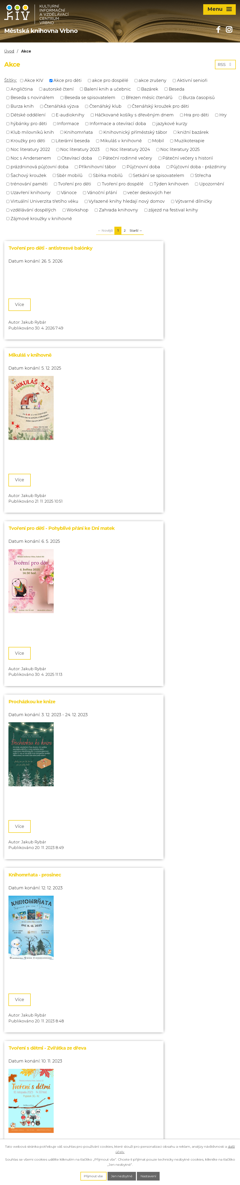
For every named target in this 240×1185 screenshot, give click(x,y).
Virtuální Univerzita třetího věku (44, 201)
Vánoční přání (102, 192)
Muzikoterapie (189, 140)
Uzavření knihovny (31, 192)
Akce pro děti (67, 80)
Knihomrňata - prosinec (34, 555)
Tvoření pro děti (74, 184)
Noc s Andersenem (31, 158)
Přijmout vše (92, 1176)
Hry (223, 115)
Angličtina (22, 89)
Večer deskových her (145, 709)
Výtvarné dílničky (193, 201)
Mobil (158, 140)
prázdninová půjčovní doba (39, 166)
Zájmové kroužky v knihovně (41, 218)
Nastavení (150, 1176)
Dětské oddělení (28, 115)
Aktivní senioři (192, 80)
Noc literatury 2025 (180, 149)
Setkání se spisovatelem (158, 175)
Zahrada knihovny (118, 210)
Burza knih (22, 106)
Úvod (9, 51)
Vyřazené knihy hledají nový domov (127, 201)
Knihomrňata (78, 132)
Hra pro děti (196, 115)
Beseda (176, 89)
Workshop (77, 210)
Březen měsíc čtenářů (149, 97)
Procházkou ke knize (145, 401)
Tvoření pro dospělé (122, 184)
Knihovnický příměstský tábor (135, 132)
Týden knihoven (171, 184)
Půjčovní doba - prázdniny (198, 166)
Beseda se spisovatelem (89, 97)
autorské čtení (58, 89)
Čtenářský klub (105, 106)
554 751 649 (16, 1060)
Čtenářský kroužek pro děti (160, 106)
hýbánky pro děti (29, 123)
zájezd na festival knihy (173, 210)
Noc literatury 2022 (30, 149)
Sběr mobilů (69, 175)
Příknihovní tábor (97, 166)
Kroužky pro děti (28, 140)
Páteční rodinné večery (127, 158)
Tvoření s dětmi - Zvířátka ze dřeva (160, 555)
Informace (68, 123)
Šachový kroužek (28, 175)
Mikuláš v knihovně (121, 140)
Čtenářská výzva (61, 106)
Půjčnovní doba (143, 166)
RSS (225, 65)
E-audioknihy (70, 115)
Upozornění (211, 184)
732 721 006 (16, 1069)
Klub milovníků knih (32, 132)
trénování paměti (29, 184)
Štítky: (10, 80)
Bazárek (149, 89)
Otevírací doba (76, 158)
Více (21, 304)
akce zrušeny (152, 80)
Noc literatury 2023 (80, 149)
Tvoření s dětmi (25, 709)
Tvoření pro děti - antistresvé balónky (50, 248)
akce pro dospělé (110, 80)
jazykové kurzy (171, 123)
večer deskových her (149, 192)
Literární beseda (73, 140)
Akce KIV (33, 80)
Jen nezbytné (122, 1176)
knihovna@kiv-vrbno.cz (29, 1104)
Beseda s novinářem (32, 97)
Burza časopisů (199, 97)
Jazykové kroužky (28, 862)
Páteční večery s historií (187, 158)
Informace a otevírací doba (118, 123)
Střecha (203, 175)
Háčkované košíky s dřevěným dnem (134, 115)
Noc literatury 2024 (130, 149)
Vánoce (69, 192)
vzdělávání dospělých (33, 210)
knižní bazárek (193, 132)
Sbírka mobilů (108, 175)
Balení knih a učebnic (107, 89)
